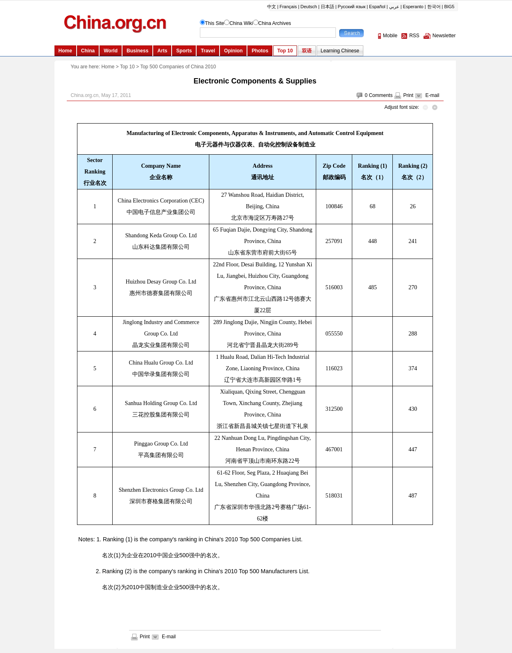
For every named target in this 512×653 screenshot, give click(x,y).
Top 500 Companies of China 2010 (178, 67)
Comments (380, 95)
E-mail (432, 95)
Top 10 (127, 67)
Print (408, 95)
